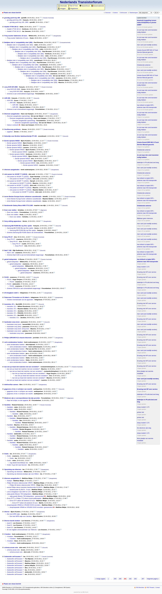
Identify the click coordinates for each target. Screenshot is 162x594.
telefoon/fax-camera (11, 384)
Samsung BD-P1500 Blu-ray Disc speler (18, 226)
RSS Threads (150, 587)
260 (120, 579)
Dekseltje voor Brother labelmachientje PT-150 (20, 136)
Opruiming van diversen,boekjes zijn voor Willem (23, 474)
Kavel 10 (10, 527)
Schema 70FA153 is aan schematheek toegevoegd (23, 288)
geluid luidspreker (10, 259)
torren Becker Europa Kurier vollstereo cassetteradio (22, 196)
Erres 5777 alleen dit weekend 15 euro (22, 500)
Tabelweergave (134, 12)
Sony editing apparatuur (12, 221)
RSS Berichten (140, 587)
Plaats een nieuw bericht (12, 12)
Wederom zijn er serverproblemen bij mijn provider (22, 398)
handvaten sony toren (12, 322)
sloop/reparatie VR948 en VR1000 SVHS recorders (23, 505)
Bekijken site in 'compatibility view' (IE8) (18, 42)
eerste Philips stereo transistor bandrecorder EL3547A (24, 487)
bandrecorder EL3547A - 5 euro (20, 489)
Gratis (6, 454)
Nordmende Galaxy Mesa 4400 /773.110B (18, 205)
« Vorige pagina (100, 579)
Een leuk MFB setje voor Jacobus (21, 516)
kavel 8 (9, 523)
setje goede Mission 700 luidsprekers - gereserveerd (27, 496)
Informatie (62, 6)
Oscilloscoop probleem (12, 129)
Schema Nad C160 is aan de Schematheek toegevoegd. (25, 255)
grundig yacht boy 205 (12, 18)
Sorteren (115, 12)
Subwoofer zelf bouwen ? (13, 556)
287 (143, 579)
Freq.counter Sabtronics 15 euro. (15, 36)
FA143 (9, 279)
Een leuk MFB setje (13, 514)
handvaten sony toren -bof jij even (18, 329)
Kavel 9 (9, 525)
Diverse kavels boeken (12, 521)
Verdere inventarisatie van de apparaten (20, 299)
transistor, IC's (9, 304)
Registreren (73, 8)
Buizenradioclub (97, 6)
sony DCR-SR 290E (11, 87)
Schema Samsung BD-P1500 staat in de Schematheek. (25, 232)
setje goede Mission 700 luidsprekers (19, 494)
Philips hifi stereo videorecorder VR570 (20, 483)
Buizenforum (84, 6)
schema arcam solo (11, 547)
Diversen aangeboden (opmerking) (18, 116)
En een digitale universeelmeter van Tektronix (22, 530)
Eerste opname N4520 (12, 141)
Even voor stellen (10, 210)
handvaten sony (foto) (14, 326)
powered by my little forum (81, 592)
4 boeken (7, 534)
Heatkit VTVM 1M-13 (11, 27)
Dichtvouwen (123, 12)
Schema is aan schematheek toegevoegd (20, 94)
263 (135, 579)
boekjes (9, 481)
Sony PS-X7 (8, 237)
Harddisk (7, 405)
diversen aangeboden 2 (12, 478)
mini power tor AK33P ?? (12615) (15, 174)
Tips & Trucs (73, 6)
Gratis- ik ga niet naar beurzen (17, 465)
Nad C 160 (7, 250)
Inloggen (62, 8)
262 (130, 579)
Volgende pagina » (153, 579)
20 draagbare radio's (11, 293)
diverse (6, 512)
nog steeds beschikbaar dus (19, 463)
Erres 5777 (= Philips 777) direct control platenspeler (24, 498)
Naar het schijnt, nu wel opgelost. (18, 400)
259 (115, 579)
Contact (157, 587)
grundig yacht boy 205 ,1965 (19, 22)
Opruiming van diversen (12, 469)
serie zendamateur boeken (13, 342)
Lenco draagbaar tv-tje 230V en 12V (19, 492)
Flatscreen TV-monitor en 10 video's (16, 297)
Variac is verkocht (12, 125)
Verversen (108, 12)
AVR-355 (7, 98)
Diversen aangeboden (12, 114)
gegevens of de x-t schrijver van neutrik (18, 389)
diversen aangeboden (11, 169)
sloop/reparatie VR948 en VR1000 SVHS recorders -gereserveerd (31, 507)
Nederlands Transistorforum (81, 2)
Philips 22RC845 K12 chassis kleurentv (18, 337)
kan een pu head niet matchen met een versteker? (21, 367)
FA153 (6, 277)
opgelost (10, 132)
